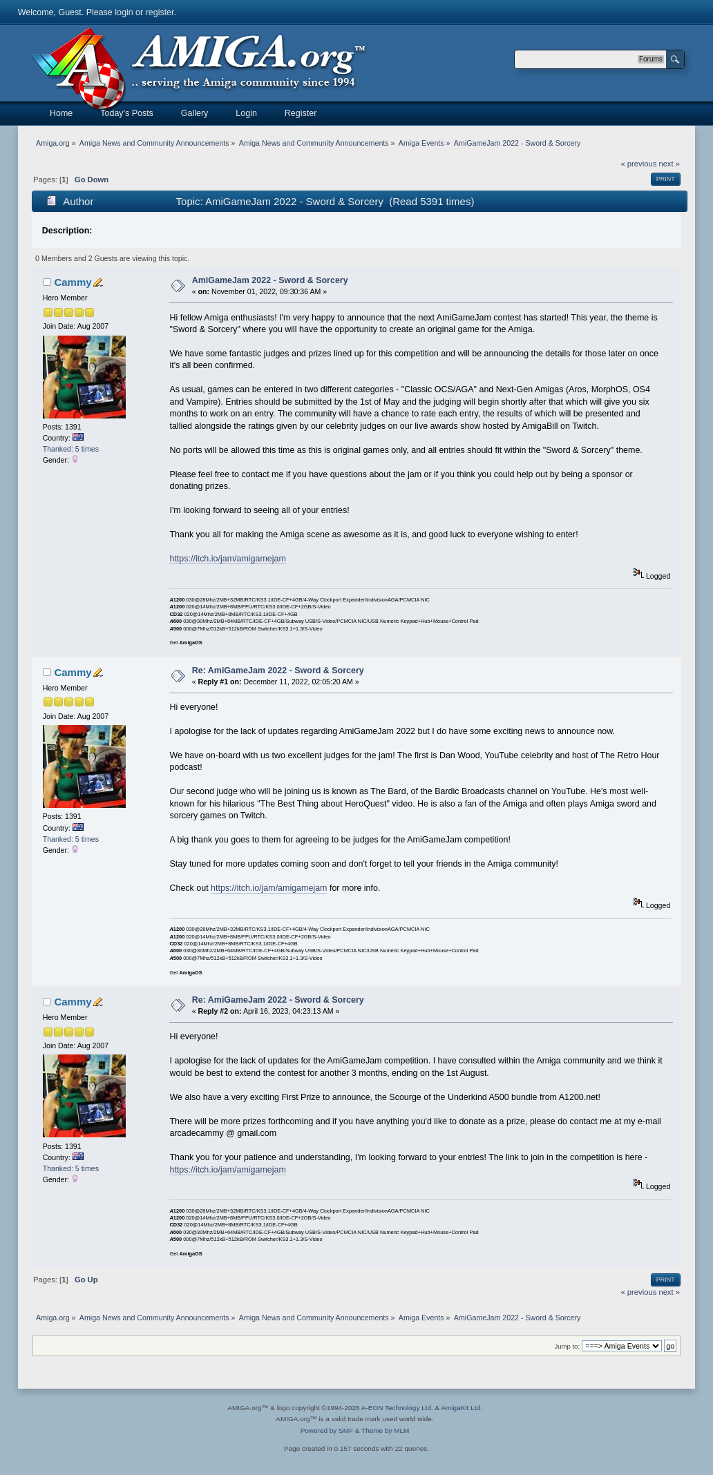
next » (669, 164)
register (160, 12)
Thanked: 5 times (71, 449)
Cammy (72, 282)
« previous (639, 164)
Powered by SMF (327, 1430)
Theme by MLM (385, 1430)
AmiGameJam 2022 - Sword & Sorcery (270, 280)
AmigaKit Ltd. (461, 1407)
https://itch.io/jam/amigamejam (227, 558)
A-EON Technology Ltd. (397, 1407)
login (124, 12)
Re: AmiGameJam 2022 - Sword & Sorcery (278, 670)
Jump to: (567, 1346)
